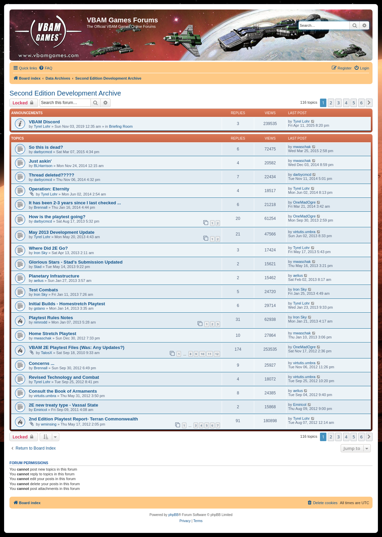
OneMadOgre (304, 202)
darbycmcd (43, 152)
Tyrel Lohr (42, 126)
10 (202, 354)
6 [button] (361, 103)
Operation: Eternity (49, 188)
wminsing (49, 424)
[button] (369, 103)
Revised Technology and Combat (64, 377)
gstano (39, 308)
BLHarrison (43, 166)
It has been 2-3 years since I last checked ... (75, 202)
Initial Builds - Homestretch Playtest (67, 303)
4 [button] (346, 103)
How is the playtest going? (57, 216)
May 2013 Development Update (62, 232)
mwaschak (302, 147)
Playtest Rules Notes (51, 317)
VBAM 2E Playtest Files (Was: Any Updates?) (76, 347)
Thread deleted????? (51, 175)
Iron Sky (40, 253)
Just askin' (40, 161)
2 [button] (331, 103)
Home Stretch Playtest (52, 333)
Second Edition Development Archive (65, 93)
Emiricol (40, 410)
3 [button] (338, 103)
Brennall (40, 207)
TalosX (46, 353)
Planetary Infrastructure (54, 275)
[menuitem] (45, 68)
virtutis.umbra (304, 232)
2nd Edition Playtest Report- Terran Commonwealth (83, 418)
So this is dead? (46, 147)
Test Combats (43, 289)
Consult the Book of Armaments (63, 391)
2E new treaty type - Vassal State (63, 405)
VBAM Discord (44, 121)
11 (209, 354)
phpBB (173, 515)
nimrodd (40, 322)
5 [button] (354, 103)
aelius (39, 280)
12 (217, 354)
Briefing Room (121, 126)
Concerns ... (41, 363)
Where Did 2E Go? (48, 248)
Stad (38, 267)
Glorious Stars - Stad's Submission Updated (75, 262)
